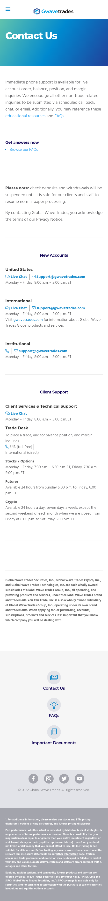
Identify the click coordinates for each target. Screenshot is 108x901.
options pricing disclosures (36, 824)
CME (92, 877)
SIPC (8, 881)
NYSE (76, 877)
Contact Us (54, 681)
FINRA (84, 877)
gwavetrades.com (28, 320)
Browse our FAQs (24, 150)
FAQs (59, 116)
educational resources (25, 116)
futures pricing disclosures (75, 824)
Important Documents (54, 735)
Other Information (67, 854)
